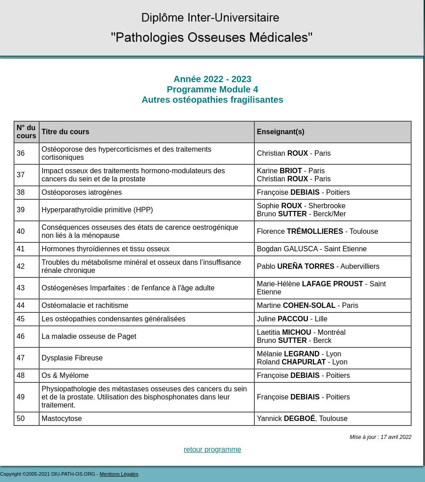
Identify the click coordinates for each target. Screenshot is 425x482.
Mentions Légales (119, 474)
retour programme (212, 449)
